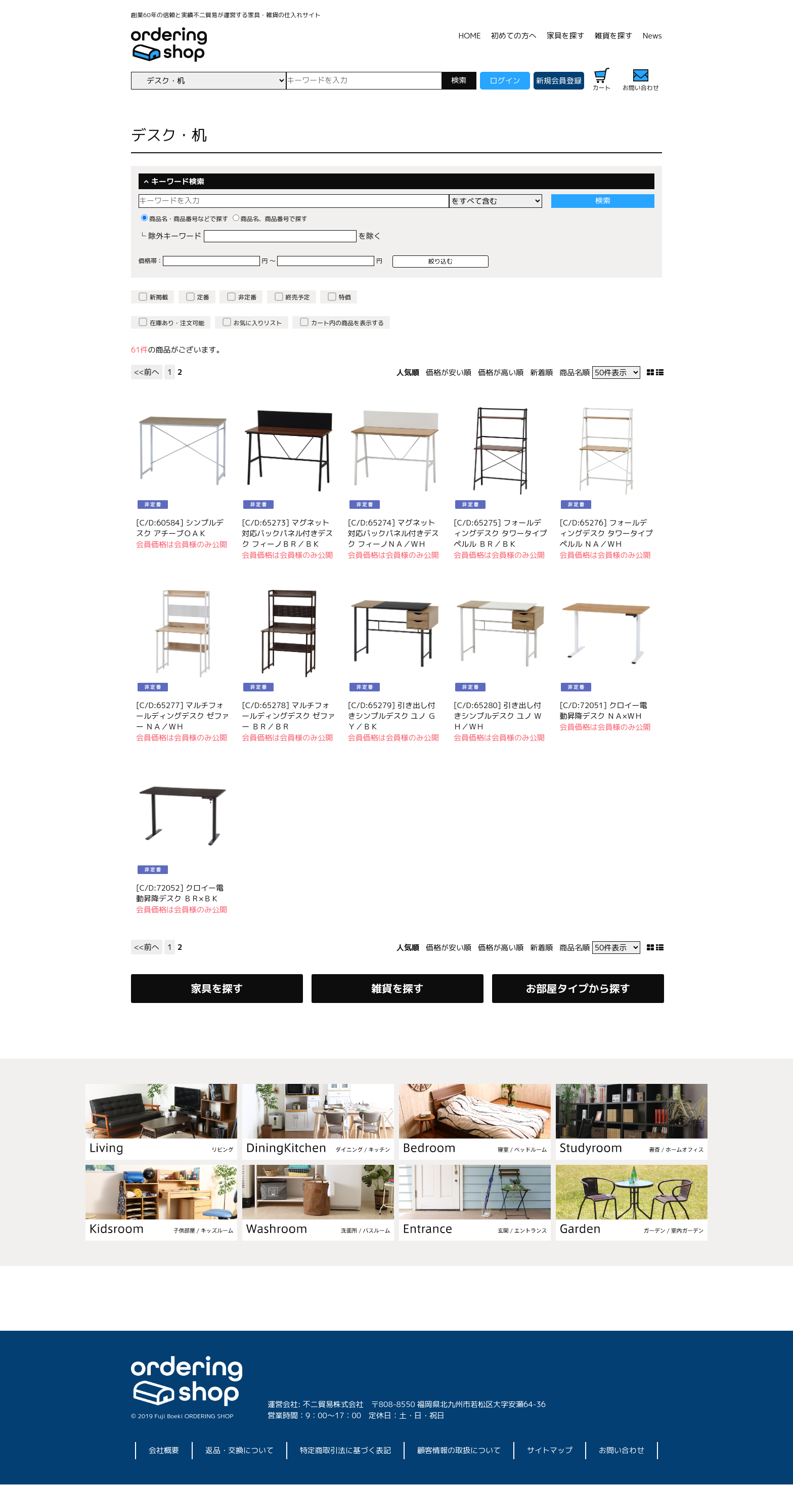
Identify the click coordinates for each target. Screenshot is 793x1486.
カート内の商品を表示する (347, 323)
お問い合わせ (621, 1452)
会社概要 (164, 1452)
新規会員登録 (559, 80)
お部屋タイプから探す (578, 989)
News (652, 35)
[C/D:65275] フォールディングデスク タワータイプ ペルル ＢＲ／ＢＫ (500, 533)
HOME (470, 35)
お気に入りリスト (258, 323)
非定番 (247, 297)
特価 (345, 297)
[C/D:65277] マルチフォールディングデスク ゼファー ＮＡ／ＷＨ (182, 716)
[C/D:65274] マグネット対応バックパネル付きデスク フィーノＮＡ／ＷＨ (393, 533)
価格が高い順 (500, 372)
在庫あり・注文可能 (177, 323)
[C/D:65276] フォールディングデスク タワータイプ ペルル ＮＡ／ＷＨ (605, 533)
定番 (203, 297)
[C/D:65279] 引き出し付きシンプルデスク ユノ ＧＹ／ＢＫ (392, 716)
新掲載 (159, 297)
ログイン (505, 80)
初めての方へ (514, 35)
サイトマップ (549, 1452)
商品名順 (574, 372)
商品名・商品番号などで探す (184, 218)
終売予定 (298, 297)
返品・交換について (239, 1452)
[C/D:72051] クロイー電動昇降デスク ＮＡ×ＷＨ (603, 710)
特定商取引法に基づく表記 (345, 1452)
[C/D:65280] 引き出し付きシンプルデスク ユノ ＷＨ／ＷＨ (498, 716)
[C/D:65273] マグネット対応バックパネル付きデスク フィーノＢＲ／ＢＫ (287, 533)
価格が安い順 (448, 372)
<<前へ (146, 372)
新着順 (541, 372)
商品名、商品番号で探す (270, 218)
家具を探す (566, 35)
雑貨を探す (614, 35)
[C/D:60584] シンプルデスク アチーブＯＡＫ (180, 528)
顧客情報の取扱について (459, 1452)
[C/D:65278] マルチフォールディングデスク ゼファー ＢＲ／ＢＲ (288, 716)
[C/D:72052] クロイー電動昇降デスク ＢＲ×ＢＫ (180, 893)
